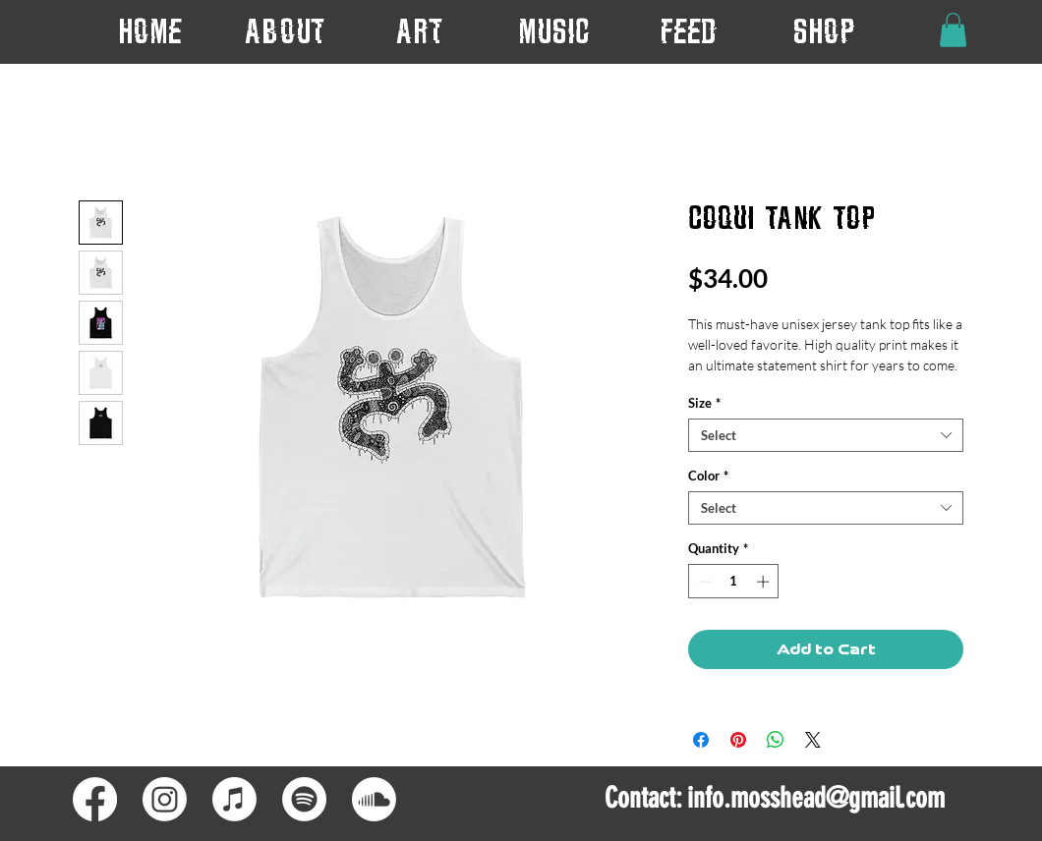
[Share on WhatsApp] (775, 740)
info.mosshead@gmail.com (816, 797)
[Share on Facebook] (701, 740)
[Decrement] (703, 581)
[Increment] (765, 581)
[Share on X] (813, 740)
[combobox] (825, 435)
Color (708, 475)
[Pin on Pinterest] (738, 740)
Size (704, 403)
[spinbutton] (734, 581)
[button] (419, 31)
